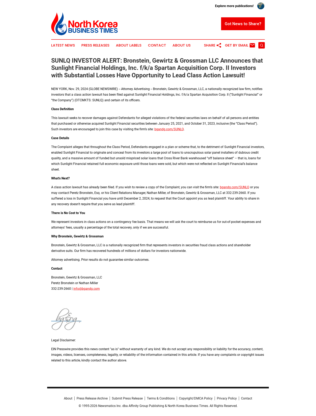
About (68, 398)
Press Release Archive (92, 398)
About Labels (128, 45)
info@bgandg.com (86, 289)
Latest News (63, 45)
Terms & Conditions (161, 398)
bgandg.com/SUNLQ (169, 129)
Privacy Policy (227, 398)
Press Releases (95, 45)
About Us (182, 45)
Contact (157, 45)
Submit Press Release (127, 398)
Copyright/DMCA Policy (196, 398)
